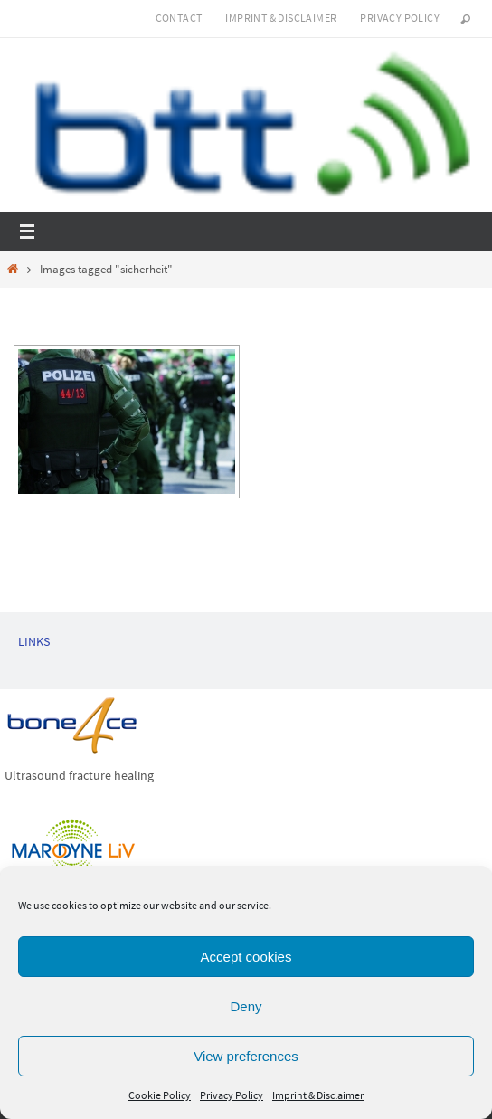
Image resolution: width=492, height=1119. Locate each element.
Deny (245, 1006)
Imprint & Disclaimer (318, 1095)
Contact (179, 17)
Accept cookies (246, 956)
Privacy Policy (231, 1095)
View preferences (246, 1056)
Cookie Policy (159, 1095)
